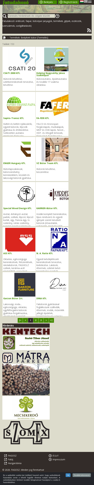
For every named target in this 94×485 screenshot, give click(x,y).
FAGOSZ (12, 455)
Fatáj (10, 459)
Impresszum (59, 459)
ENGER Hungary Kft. (14, 163)
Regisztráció (70, 2)
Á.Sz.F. (56, 455)
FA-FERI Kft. (42, 118)
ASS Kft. (7, 253)
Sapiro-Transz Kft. (13, 118)
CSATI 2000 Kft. (11, 73)
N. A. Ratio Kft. (44, 253)
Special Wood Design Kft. (17, 208)
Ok (68, 475)
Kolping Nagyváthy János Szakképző (50, 74)
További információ (82, 475)
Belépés (48, 2)
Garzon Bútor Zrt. (13, 298)
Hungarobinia (14, 463)
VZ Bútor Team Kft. (47, 163)
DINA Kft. (41, 298)
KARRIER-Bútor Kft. (47, 208)
